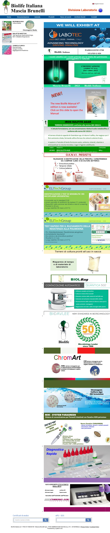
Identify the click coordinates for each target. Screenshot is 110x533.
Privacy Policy (85, 527)
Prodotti (51, 17)
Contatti (94, 17)
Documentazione (23, 17)
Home (9, 17)
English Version (98, 4)
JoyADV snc (59, 528)
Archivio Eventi (79, 17)
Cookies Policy (94, 527)
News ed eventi (65, 17)
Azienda (37, 17)
